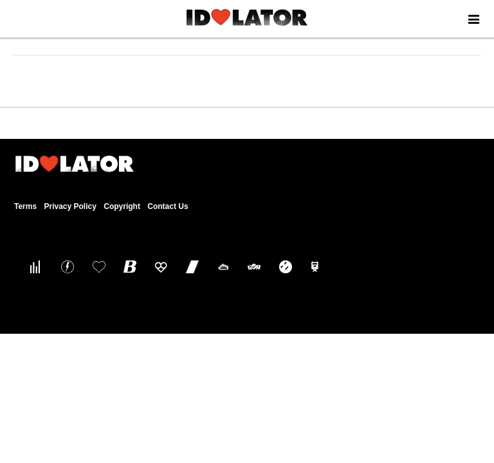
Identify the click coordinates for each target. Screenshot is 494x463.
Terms (25, 206)
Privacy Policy (70, 206)
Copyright (122, 206)
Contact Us (167, 206)
